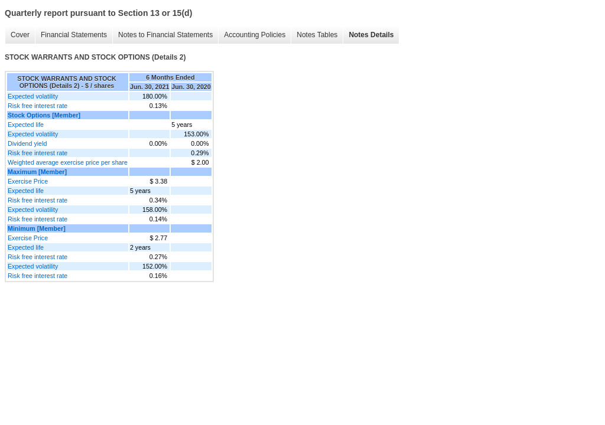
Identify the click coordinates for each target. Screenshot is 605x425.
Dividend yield (27, 143)
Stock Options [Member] (44, 115)
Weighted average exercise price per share (68, 162)
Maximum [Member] (37, 171)
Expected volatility (33, 96)
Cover (20, 35)
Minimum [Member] (37, 228)
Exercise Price (28, 181)
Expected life (26, 124)
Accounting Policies (254, 35)
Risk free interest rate (37, 105)
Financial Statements (74, 35)
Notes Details (371, 35)
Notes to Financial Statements (165, 35)
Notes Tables (317, 35)
